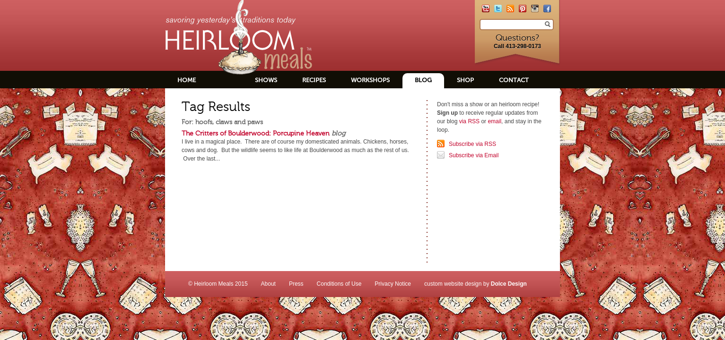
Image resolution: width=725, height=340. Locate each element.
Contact (514, 80)
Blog (423, 80)
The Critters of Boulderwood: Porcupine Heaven (256, 133)
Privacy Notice (393, 283)
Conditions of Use (339, 283)
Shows (266, 80)
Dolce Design (509, 283)
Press (296, 283)
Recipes (314, 80)
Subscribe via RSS (472, 144)
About (268, 283)
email (494, 121)
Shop (465, 80)
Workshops (370, 80)
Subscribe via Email (473, 155)
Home (186, 80)
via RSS (469, 121)
